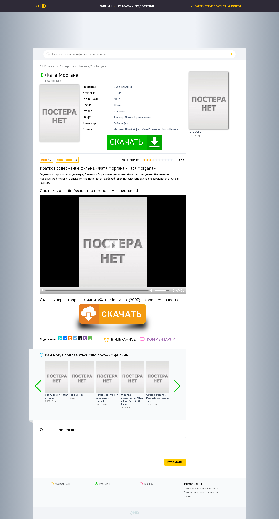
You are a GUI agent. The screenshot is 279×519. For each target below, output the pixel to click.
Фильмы (106, 6)
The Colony (76, 394)
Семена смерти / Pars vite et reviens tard (157, 398)
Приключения (142, 117)
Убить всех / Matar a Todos (56, 396)
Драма (129, 117)
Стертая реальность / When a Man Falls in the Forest (132, 399)
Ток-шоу (148, 483)
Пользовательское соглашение (201, 492)
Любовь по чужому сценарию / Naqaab (107, 398)
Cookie (187, 496)
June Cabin (195, 132)
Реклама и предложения (136, 6)
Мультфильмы (62, 483)
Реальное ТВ (106, 483)
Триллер (118, 117)
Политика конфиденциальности (201, 488)
